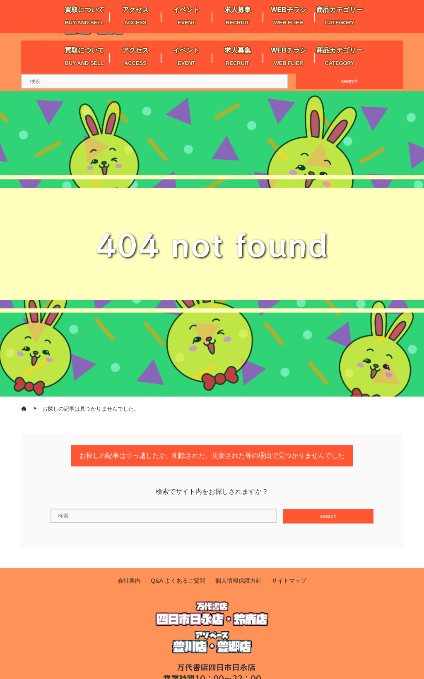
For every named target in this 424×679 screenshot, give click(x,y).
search (349, 81)
